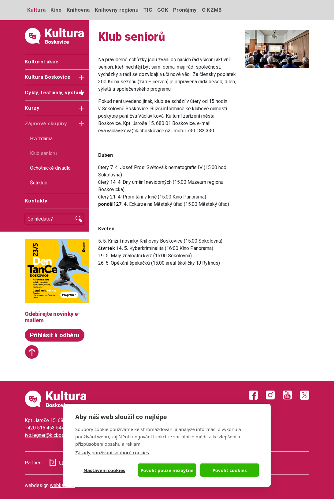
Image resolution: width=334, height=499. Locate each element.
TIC (147, 10)
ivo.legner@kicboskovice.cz (54, 435)
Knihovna (78, 10)
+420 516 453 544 (44, 428)
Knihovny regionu (117, 10)
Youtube (287, 395)
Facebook (253, 395)
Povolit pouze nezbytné (166, 470)
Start (32, 352)
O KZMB (212, 10)
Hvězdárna (41, 139)
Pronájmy (185, 10)
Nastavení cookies (104, 470)
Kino (55, 10)
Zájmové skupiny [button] (46, 123)
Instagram (270, 395)
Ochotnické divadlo (50, 168)
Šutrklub (38, 183)
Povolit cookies (229, 470)
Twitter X (304, 395)
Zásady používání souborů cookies (112, 452)
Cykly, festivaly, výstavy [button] (54, 92)
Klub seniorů (43, 153)
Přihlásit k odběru (54, 335)
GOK (162, 10)
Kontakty (36, 201)
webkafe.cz (62, 485)
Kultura (36, 10)
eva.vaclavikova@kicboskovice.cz (134, 131)
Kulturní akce (41, 62)
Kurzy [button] (32, 108)
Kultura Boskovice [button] (48, 77)
